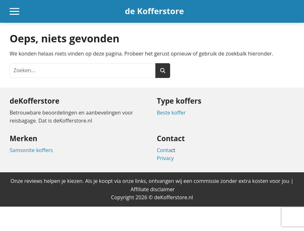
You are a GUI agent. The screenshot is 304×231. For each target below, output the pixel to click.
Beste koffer (171, 112)
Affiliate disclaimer (153, 189)
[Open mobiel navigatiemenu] (14, 11)
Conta (164, 150)
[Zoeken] (162, 70)
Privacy (165, 158)
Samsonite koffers (31, 150)
